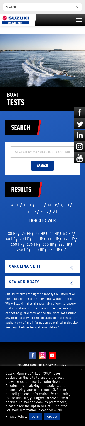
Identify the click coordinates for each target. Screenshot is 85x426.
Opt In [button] (35, 417)
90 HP (38, 239)
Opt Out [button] (52, 417)
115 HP (53, 239)
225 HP (64, 244)
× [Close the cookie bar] (81, 369)
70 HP (24, 239)
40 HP (54, 233)
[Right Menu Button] (79, 20)
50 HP (68, 233)
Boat (15, 99)
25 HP (40, 233)
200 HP (48, 244)
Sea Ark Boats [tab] (41, 282)
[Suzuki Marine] (15, 19)
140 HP (69, 239)
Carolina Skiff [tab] (41, 267)
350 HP (54, 250)
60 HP (10, 239)
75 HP (26, 233)
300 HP (38, 250)
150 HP (16, 244)
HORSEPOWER (42, 221)
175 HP (32, 244)
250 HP (22, 250)
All (55, 212)
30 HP (12, 233)
